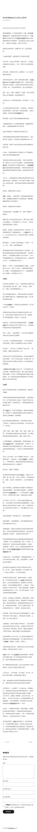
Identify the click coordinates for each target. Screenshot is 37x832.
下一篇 (30, 742)
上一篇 (7, 742)
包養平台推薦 (21, 38)
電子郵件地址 (7, 789)
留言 (4, 763)
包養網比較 (13, 703)
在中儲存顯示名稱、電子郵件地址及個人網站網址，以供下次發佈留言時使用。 (19, 806)
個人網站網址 (6, 797)
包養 (12, 82)
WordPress (11, 828)
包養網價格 (12, 492)
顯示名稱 (6, 781)
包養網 (19, 113)
